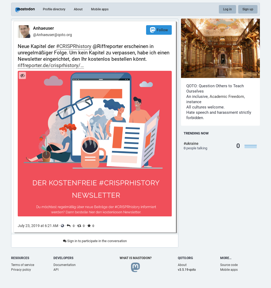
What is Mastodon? (136, 258)
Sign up (247, 9)
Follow (159, 30)
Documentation (64, 265)
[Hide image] (22, 75)
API (55, 270)
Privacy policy (21, 270)
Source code (229, 265)
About (78, 9)
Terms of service (22, 265)
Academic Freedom (227, 96)
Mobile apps (100, 9)
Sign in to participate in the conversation (95, 241)
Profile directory (54, 9)
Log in (227, 9)
